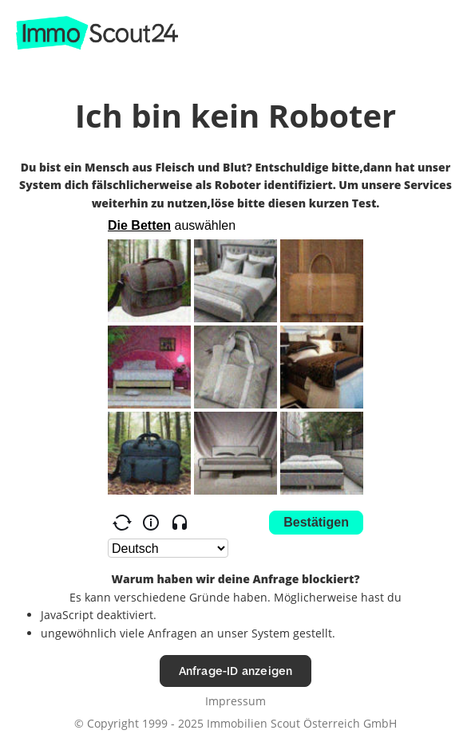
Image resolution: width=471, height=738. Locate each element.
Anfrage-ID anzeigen (236, 670)
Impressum (235, 700)
